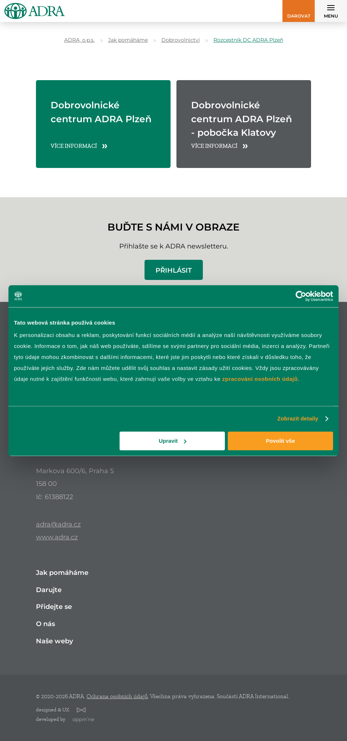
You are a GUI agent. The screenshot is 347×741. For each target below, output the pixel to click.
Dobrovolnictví (180, 40)
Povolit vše (280, 441)
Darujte (49, 590)
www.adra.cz (57, 537)
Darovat (298, 16)
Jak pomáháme (128, 40)
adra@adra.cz (58, 524)
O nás (45, 624)
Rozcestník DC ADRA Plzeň (248, 40)
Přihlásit (174, 270)
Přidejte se (54, 607)
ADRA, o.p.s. (79, 40)
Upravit (173, 441)
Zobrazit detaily (297, 418)
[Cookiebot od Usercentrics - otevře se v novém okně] (301, 296)
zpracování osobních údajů (260, 379)
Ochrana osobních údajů (117, 696)
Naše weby (54, 641)
